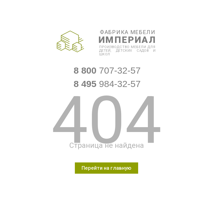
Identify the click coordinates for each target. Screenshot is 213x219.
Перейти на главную (106, 168)
